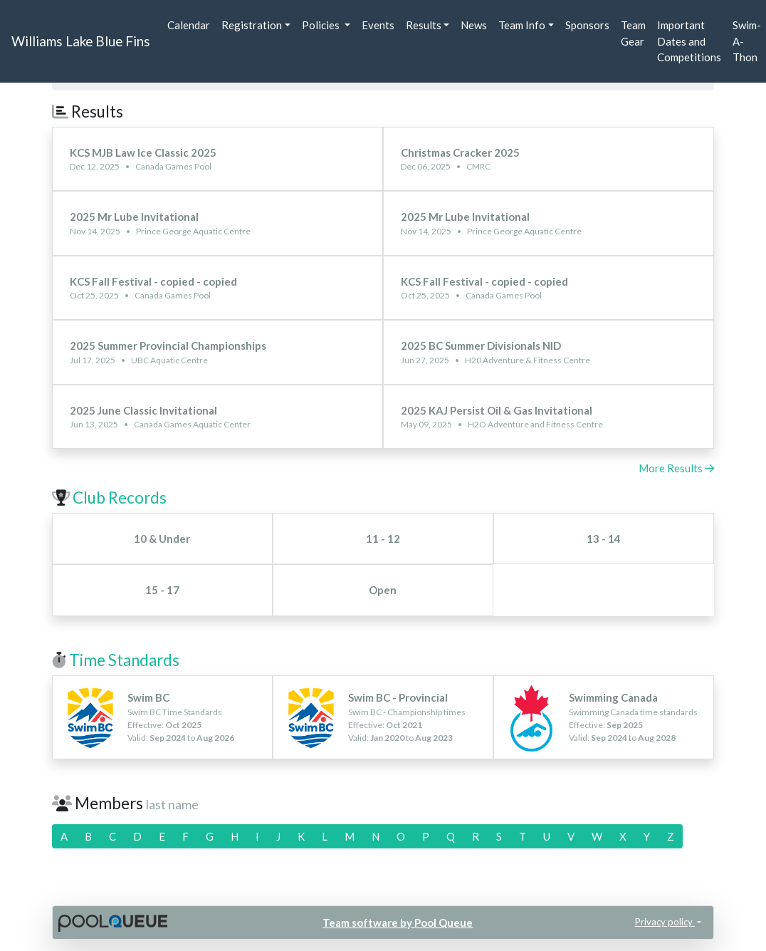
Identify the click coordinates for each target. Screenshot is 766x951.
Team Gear (633, 33)
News (474, 25)
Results (423, 25)
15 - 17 (162, 589)
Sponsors (587, 25)
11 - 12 (383, 538)
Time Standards (124, 660)
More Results (676, 468)
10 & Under (162, 538)
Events (378, 25)
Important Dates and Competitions (689, 41)
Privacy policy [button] (665, 921)
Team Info (521, 25)
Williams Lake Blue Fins (80, 41)
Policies (322, 25)
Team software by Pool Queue (397, 922)
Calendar (188, 25)
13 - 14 (604, 538)
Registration (251, 25)
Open (383, 589)
